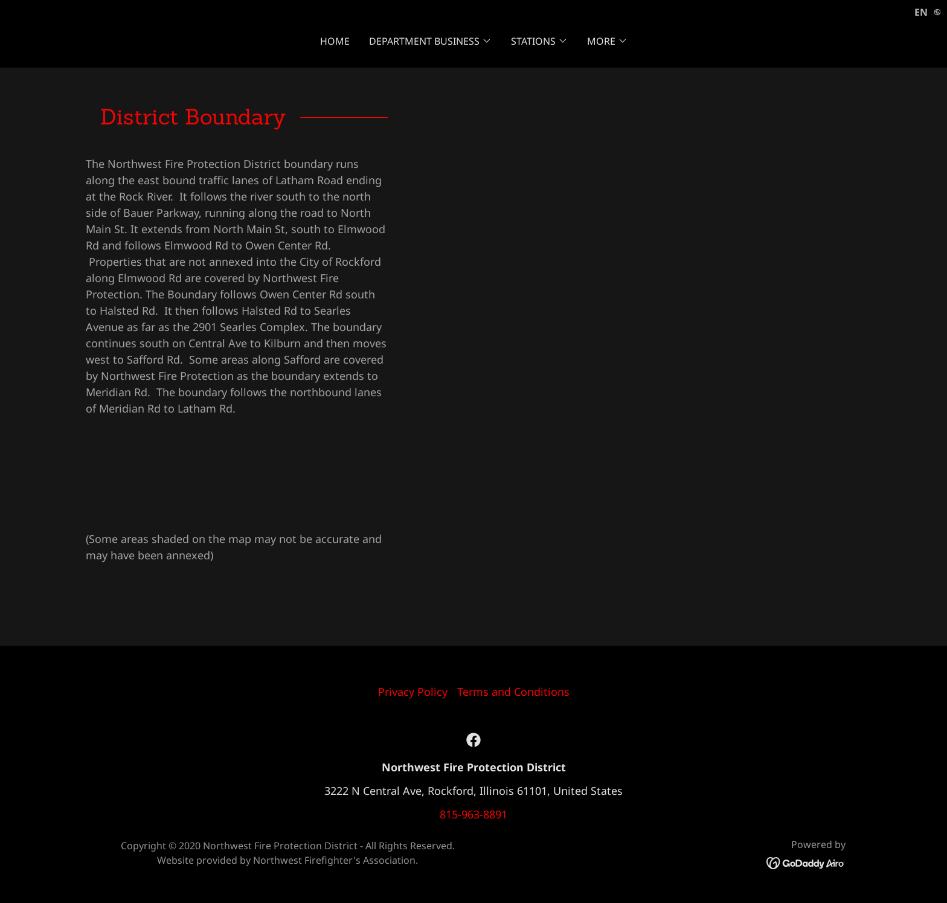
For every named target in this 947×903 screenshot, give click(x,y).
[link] (473, 740)
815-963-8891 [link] (473, 814)
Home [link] (335, 41)
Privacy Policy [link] (413, 691)
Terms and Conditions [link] (513, 691)
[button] (430, 41)
